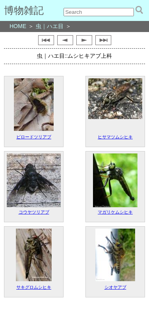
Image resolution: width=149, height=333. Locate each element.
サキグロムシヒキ (33, 287)
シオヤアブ (115, 287)
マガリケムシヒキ (115, 212)
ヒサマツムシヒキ (115, 136)
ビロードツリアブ (33, 136)
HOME (18, 26)
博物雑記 (24, 10)
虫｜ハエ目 (50, 26)
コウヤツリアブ (34, 212)
